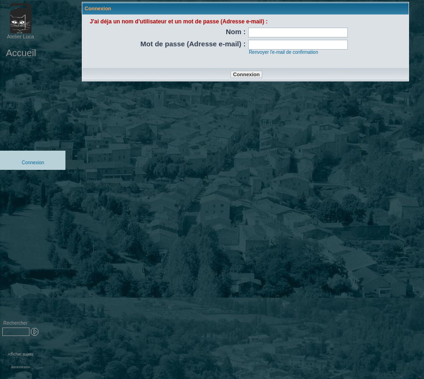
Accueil (21, 53)
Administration (20, 367)
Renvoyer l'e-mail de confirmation (283, 52)
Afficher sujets (20, 354)
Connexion (33, 162)
